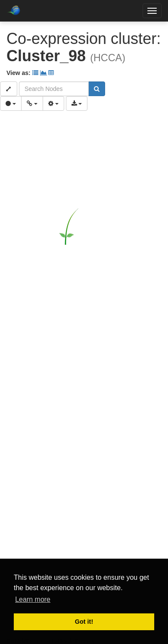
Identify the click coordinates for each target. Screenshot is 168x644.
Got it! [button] (84, 621)
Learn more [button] (32, 599)
